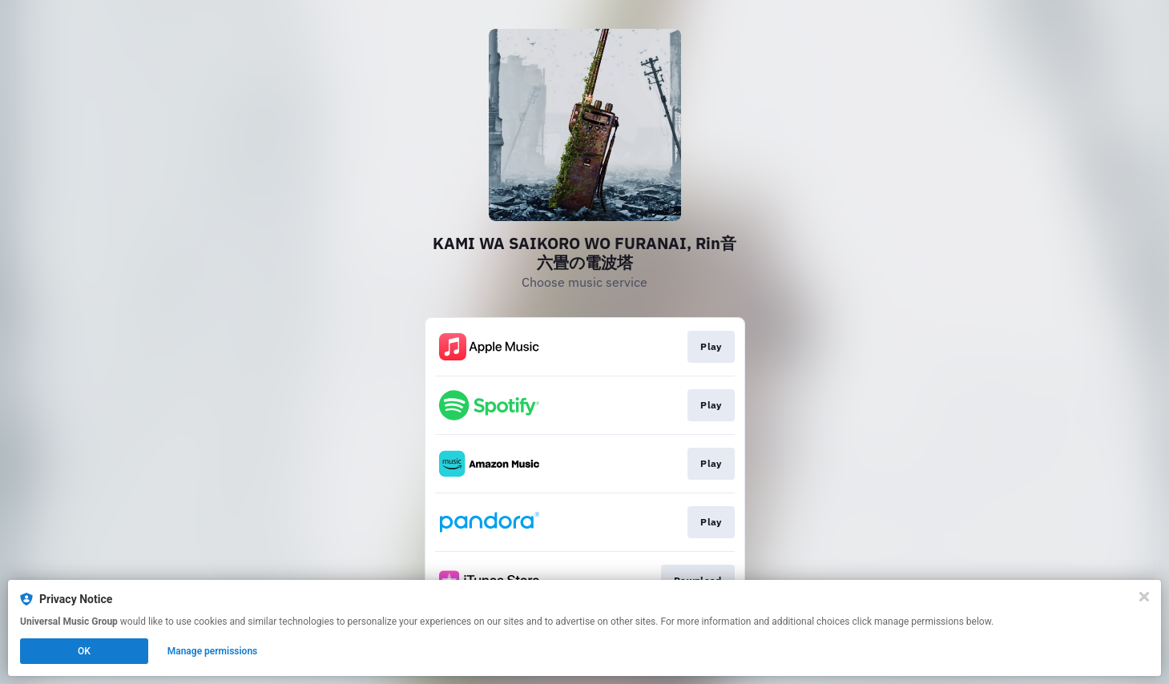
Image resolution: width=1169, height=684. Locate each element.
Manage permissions (212, 651)
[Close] (1144, 597)
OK (84, 651)
